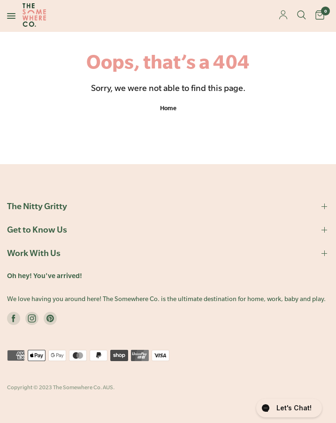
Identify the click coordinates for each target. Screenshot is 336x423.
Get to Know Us (168, 229)
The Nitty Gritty (168, 206)
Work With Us (168, 253)
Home (168, 108)
